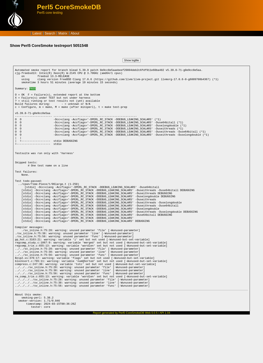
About (75, 33)
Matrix (62, 33)
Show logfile (131, 60)
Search (50, 33)
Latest (37, 33)
